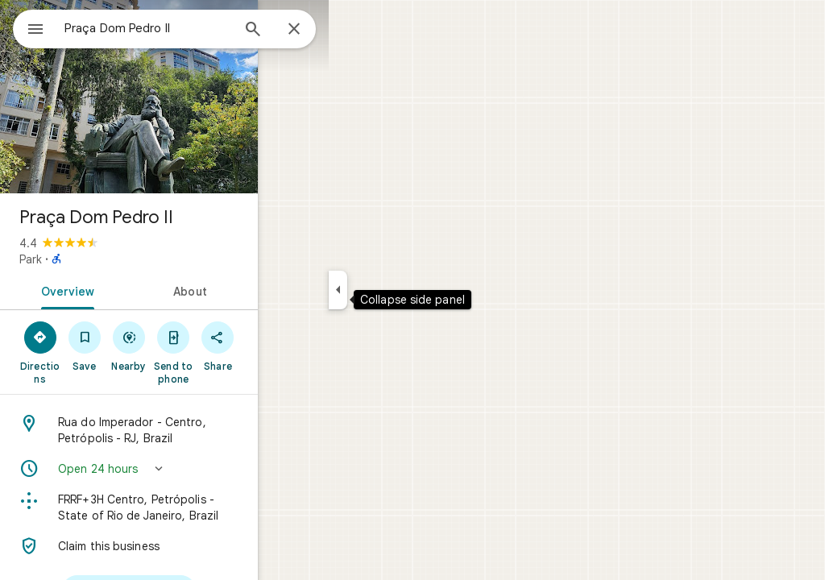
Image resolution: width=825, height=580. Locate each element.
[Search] (311, 31)
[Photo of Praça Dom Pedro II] (222, 96)
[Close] (352, 30)
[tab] (140, 290)
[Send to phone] (280, 352)
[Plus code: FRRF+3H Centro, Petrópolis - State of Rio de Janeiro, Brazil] (222, 507)
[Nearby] (222, 345)
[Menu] (29, 27)
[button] (222, 469)
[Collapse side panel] (396, 290)
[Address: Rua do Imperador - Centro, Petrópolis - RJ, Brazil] (222, 430)
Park (88, 259)
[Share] (339, 345)
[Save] (164, 345)
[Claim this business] (222, 546)
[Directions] (105, 345)
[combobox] (189, 28)
